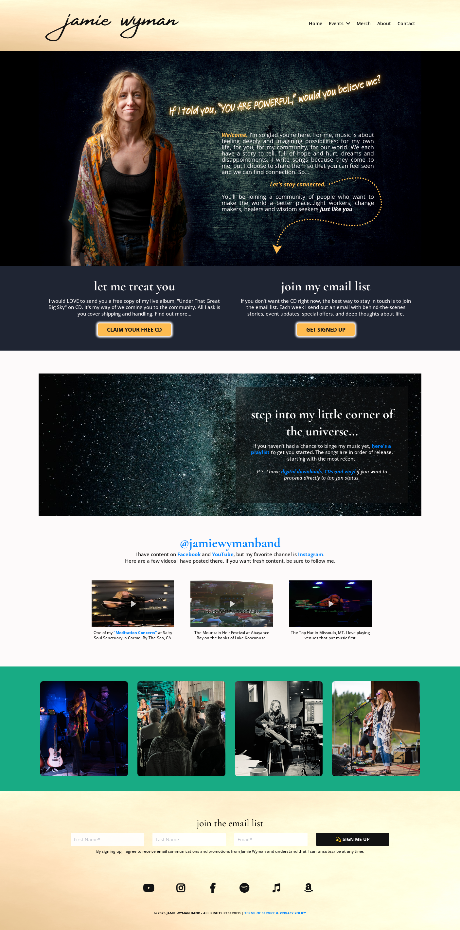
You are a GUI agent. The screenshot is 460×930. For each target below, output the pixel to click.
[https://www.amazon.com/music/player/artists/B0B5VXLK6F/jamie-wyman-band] (310, 889)
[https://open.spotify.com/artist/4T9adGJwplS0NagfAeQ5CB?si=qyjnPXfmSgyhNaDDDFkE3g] (245, 889)
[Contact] (406, 23)
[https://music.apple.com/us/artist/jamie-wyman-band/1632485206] (278, 889)
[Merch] (364, 23)
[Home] (315, 23)
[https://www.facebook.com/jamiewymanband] (214, 889)
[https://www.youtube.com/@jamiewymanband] (150, 889)
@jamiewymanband (230, 543)
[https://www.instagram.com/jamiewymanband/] (182, 889)
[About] (384, 23)
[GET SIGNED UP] (326, 329)
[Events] (339, 23)
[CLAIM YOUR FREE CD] (134, 329)
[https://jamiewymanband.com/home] (112, 26)
